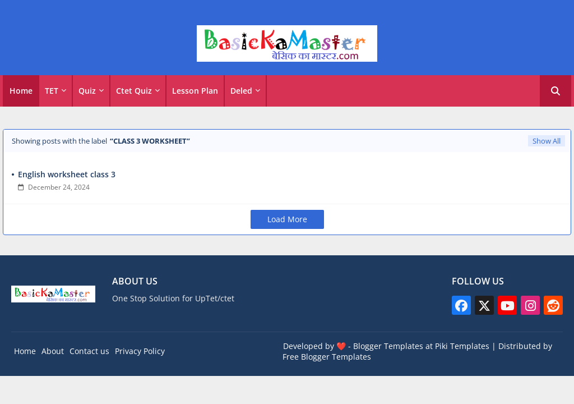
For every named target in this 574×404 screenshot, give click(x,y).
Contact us (89, 351)
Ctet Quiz (134, 90)
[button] (555, 91)
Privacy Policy (140, 351)
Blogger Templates (388, 346)
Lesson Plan (195, 90)
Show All (547, 141)
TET (51, 90)
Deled (241, 90)
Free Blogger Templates (327, 356)
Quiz (87, 90)
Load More (287, 219)
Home (21, 90)
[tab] (21, 91)
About (52, 351)
